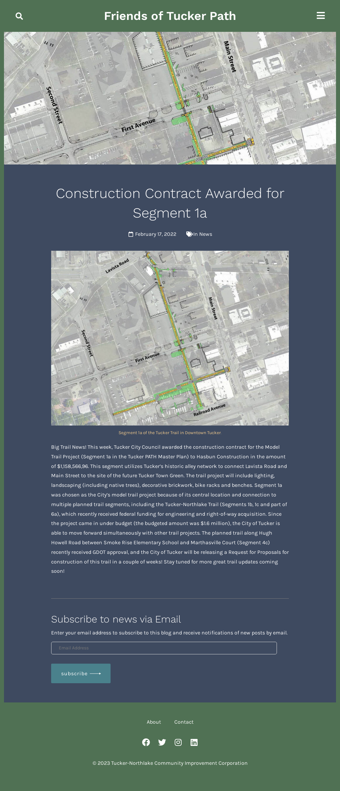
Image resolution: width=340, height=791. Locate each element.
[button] (19, 16)
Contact (184, 722)
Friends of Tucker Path (170, 16)
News (205, 234)
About (154, 722)
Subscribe (74, 673)
